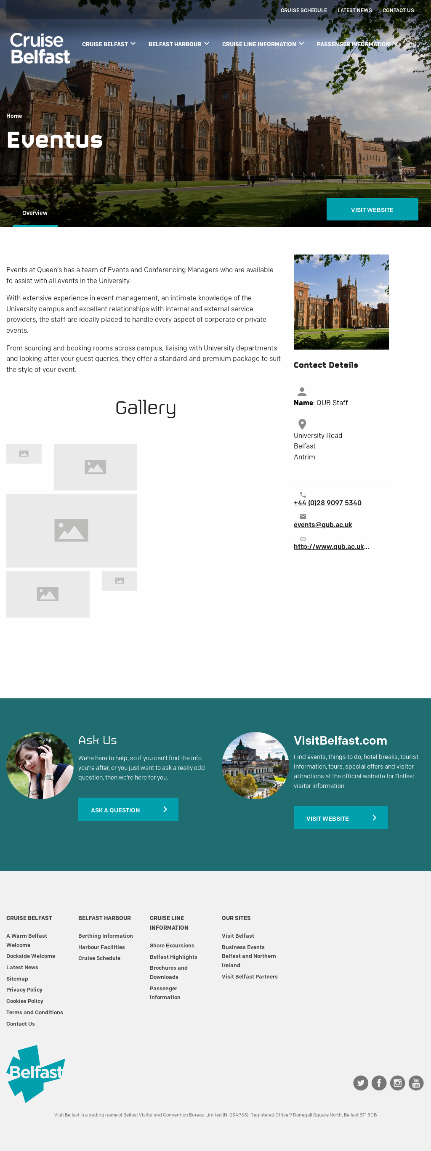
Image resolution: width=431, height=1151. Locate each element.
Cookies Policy (24, 1000)
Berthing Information (105, 935)
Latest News (355, 10)
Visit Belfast (238, 935)
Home (14, 116)
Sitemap (17, 978)
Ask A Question (115, 810)
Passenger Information (358, 43)
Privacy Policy (24, 989)
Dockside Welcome (30, 955)
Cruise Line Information (264, 43)
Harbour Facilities (101, 947)
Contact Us (398, 10)
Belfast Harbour (180, 43)
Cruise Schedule (304, 10)
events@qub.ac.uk (323, 525)
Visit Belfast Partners (250, 976)
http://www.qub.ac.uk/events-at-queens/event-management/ (332, 547)
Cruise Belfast (110, 43)
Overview (35, 213)
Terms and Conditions (34, 1012)
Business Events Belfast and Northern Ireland (249, 956)
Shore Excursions (172, 945)
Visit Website (372, 210)
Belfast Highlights (173, 956)
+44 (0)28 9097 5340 (328, 503)
